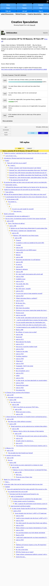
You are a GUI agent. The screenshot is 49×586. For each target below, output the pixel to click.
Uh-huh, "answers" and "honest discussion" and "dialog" (25, 168)
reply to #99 (19, 272)
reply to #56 (18, 472)
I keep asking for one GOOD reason (26, 250)
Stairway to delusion (22, 269)
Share (32, 133)
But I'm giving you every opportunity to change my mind (27, 465)
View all (32, 25)
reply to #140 (20, 358)
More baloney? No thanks (23, 342)
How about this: (20, 390)
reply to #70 (19, 414)
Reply (43, 133)
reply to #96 (19, 334)
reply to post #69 (21, 315)
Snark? (7, 160)
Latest (24, 5)
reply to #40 (12, 400)
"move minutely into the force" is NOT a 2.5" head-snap (30, 513)
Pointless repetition (21, 356)
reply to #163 (20, 547)
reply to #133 (20, 300)
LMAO (17, 375)
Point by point (20, 313)
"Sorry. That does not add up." (16, 223)
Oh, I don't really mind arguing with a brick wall (29, 274)
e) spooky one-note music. (13, 455)
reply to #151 (20, 373)
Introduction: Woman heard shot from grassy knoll (18, 158)
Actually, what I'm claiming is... (25, 441)
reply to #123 (17, 511)
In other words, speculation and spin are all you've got (31, 317)
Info (6, 127)
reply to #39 (12, 424)
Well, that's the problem (23, 308)
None (19, 148)
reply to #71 (19, 438)
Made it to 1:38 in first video (12, 479)
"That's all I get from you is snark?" (17, 163)
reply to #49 (15, 467)
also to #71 (19, 443)
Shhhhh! (7, 487)
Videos (8, 8)
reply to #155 (20, 540)
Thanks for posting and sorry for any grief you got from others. (22, 189)
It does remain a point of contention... (24, 501)
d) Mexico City (9, 448)
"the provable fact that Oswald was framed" (20, 453)
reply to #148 (20, 368)
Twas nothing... (9, 192)
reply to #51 (15, 233)
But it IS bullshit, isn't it (22, 371)
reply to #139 (20, 525)
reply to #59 (18, 409)
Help (40, 8)
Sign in (41, 11)
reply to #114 (20, 344)
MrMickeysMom (11, 33)
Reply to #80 (19, 329)
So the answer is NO (12, 199)
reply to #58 (18, 238)
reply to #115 (20, 281)
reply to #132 (20, 354)
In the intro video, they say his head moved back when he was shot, (23, 484)
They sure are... (17, 211)
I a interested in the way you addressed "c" (17, 216)
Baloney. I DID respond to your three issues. (26, 235)
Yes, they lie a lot (16, 402)
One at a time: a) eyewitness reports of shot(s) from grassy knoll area (25, 218)
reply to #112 (20, 339)
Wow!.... (7, 482)
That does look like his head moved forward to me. (24, 494)
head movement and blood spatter (20, 506)
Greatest (40, 5)
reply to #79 (19, 252)
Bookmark (6, 130)
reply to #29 (10, 395)
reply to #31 (10, 450)
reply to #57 (18, 433)
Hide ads (8, 11)
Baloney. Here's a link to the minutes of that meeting (28, 431)
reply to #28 (10, 221)
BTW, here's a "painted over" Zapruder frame (23, 230)
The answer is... (12, 201)
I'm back (18, 245)
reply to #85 (19, 257)
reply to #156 (20, 378)
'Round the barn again (22, 385)
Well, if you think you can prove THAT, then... (26, 407)
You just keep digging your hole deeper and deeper (30, 532)
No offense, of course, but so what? (26, 332)
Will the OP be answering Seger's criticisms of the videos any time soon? (25, 194)
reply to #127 (20, 296)
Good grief (19, 337)
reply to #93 (19, 262)
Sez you (10, 460)
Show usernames (8, 121)
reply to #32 (10, 458)
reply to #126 (20, 516)
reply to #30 (10, 419)
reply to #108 (20, 276)
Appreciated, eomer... (11, 185)
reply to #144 (20, 363)
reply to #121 (20, 291)
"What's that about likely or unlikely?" (26, 298)
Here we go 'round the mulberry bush (26, 346)
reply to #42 (12, 462)
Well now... (19, 474)
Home (8, 5)
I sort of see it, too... (11, 156)
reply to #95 (19, 267)
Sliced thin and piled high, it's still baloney (28, 259)
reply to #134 (20, 520)
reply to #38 (12, 226)
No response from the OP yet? (19, 180)
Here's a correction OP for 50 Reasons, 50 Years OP (18, 151)
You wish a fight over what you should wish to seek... (31, 325)
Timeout (18, 240)
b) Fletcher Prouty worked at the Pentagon (17, 392)
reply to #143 (20, 530)
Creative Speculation (35, 14)
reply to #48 (15, 404)
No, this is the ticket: (22, 549)
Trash (6, 134)
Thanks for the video (22, 351)
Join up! (24, 11)
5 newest (29, 148)
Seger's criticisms (9, 214)
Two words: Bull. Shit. (22, 284)
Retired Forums (21, 14)
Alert (6, 132)
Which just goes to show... (23, 412)
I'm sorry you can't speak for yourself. (23, 209)
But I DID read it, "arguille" (23, 288)
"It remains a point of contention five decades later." (27, 499)
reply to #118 (20, 286)
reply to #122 (20, 349)
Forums (24, 8)
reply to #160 (20, 383)
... (11, 206)
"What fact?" (19, 361)
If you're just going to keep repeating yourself (29, 293)
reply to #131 (20, 305)
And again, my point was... (15, 397)
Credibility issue (20, 279)
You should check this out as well (18, 491)
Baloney (18, 255)
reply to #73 (19, 247)
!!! (9, 204)
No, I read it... (12, 165)
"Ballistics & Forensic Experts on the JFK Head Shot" (31, 545)
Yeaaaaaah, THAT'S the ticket (24, 366)
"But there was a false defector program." (20, 421)
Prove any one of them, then (24, 477)
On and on (19, 264)
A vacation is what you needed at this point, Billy (30, 243)
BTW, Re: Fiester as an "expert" (25, 552)
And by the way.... (21, 557)
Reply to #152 (20, 535)
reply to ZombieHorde (17, 496)
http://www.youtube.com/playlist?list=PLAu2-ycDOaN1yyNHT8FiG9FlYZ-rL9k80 (24, 69)
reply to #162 (20, 387)
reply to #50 (15, 429)
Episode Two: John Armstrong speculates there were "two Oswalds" (29, 170)
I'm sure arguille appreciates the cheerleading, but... (31, 322)
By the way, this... (21, 303)
